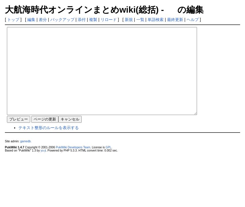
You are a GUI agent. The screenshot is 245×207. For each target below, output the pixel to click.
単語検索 (156, 19)
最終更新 (175, 19)
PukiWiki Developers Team (73, 164)
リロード (109, 19)
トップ (13, 19)
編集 (31, 19)
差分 (43, 19)
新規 (129, 19)
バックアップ (62, 19)
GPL (108, 164)
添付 (82, 19)
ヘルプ (193, 19)
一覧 (140, 19)
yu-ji (43, 167)
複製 (93, 19)
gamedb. (25, 158)
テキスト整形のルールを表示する (48, 145)
